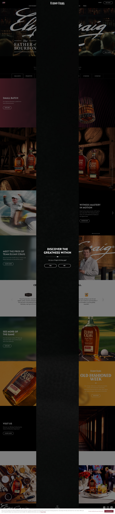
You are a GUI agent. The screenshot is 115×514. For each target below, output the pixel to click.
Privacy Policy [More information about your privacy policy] (43, 511)
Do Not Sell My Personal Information (96, 511)
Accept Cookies (109, 511)
